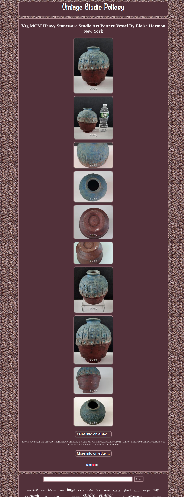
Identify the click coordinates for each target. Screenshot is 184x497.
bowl (52, 489)
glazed (127, 490)
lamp (156, 490)
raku (90, 490)
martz (81, 490)
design (146, 490)
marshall (32, 490)
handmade (117, 491)
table (62, 490)
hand (98, 490)
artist (43, 490)
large (71, 489)
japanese (137, 491)
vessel (107, 490)
